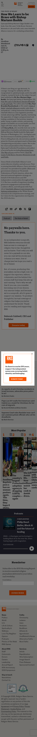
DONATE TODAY (18, 379)
